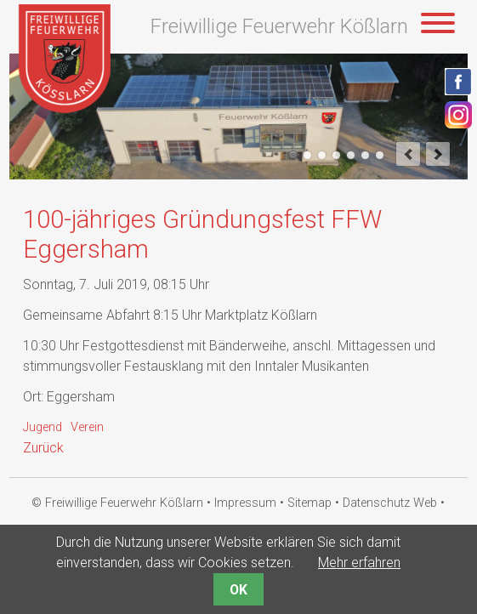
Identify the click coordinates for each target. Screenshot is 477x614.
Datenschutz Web (390, 503)
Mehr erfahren (359, 562)
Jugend (42, 427)
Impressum (245, 503)
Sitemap (309, 503)
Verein (87, 427)
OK (238, 590)
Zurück (43, 448)
